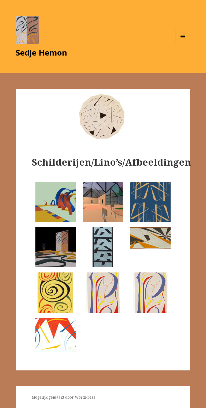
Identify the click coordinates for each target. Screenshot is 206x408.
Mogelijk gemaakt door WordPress (63, 397)
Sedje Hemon (41, 52)
